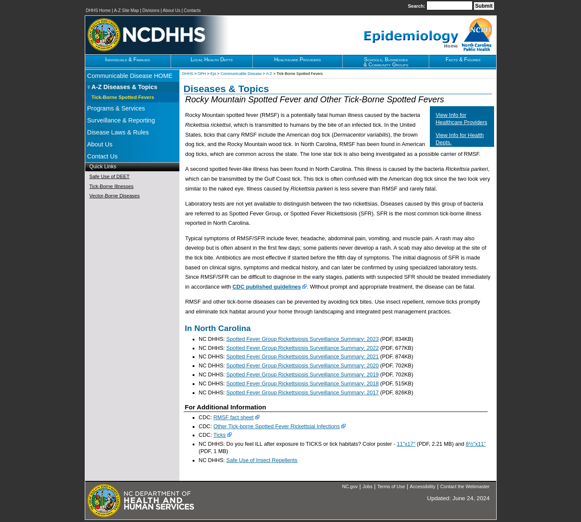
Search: (417, 6)
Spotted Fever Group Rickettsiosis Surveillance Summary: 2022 (302, 348)
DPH (202, 74)
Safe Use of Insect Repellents (262, 460)
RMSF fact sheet (233, 418)
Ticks (219, 435)
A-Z (269, 74)
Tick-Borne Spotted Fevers (123, 97)
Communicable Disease (241, 74)
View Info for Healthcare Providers (462, 118)
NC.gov (350, 486)
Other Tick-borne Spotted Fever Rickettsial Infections (276, 427)
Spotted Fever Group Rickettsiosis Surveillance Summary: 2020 (302, 366)
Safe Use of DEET (109, 176)
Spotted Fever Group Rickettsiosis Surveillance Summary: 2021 (302, 357)
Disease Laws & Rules (118, 132)
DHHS (188, 74)
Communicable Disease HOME (130, 75)
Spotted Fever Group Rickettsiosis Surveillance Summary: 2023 (302, 339)
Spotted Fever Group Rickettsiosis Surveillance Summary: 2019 (302, 375)
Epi (213, 74)
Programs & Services (116, 108)
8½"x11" (476, 444)
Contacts (192, 10)
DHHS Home (98, 10)
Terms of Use (391, 486)
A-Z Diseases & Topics (125, 87)
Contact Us (102, 156)
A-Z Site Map (126, 10)
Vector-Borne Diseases (114, 195)
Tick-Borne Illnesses (111, 186)
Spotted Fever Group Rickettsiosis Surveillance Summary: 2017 (302, 393)
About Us (171, 10)
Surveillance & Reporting (121, 120)
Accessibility (422, 486)
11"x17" (406, 444)
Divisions (150, 10)
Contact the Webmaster (464, 486)
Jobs (367, 486)
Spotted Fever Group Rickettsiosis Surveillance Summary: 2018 (302, 384)
